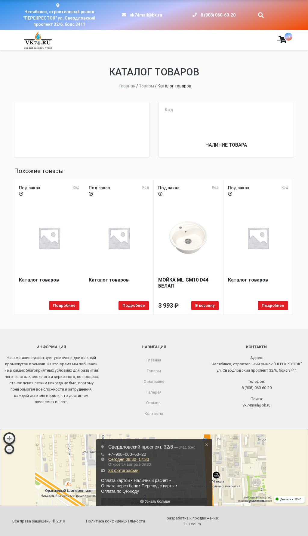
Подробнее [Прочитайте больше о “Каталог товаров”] (64, 305)
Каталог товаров (39, 280)
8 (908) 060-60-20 (218, 15)
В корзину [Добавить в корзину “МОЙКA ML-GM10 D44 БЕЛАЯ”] (205, 305)
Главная (153, 360)
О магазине (154, 381)
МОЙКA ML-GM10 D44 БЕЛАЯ (183, 283)
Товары (154, 371)
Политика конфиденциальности (115, 521)
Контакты (154, 413)
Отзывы (154, 402)
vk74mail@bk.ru (146, 15)
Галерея (154, 392)
